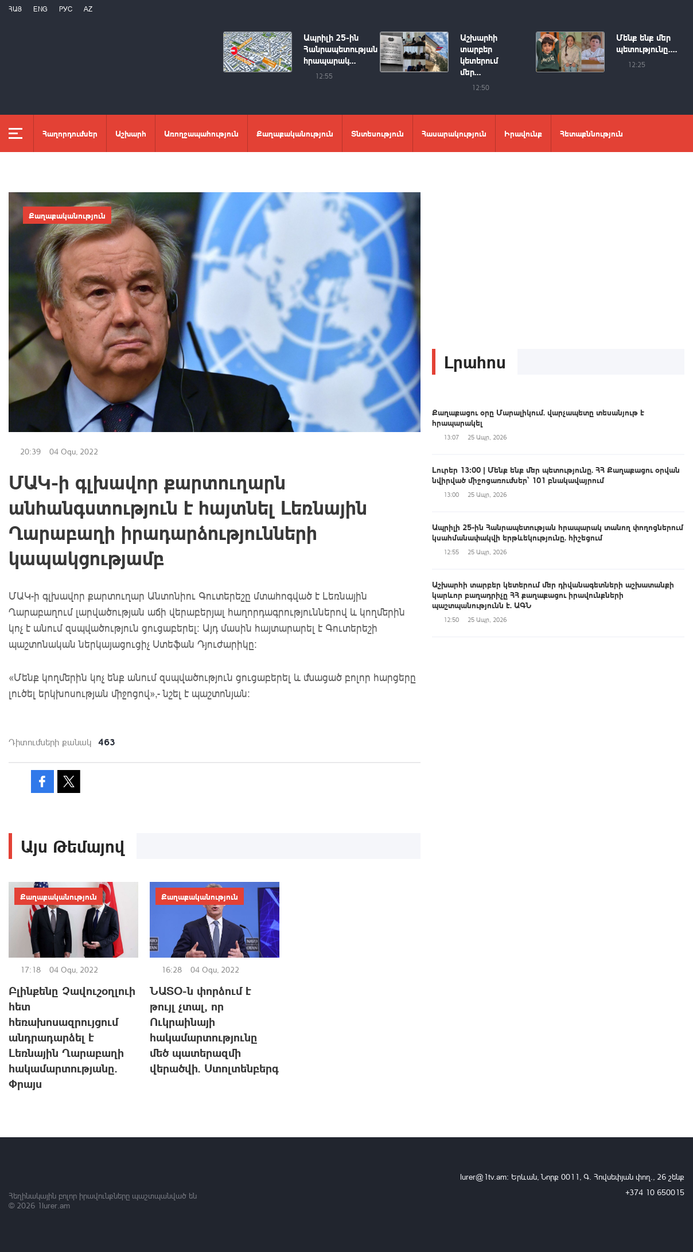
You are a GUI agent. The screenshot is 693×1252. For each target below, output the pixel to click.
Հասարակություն (454, 133)
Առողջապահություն (201, 133)
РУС (65, 9)
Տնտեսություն (377, 133)
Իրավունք (523, 133)
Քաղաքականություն (294, 133)
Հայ (15, 9)
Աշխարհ (130, 133)
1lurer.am (53, 1205)
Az (88, 9)
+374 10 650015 (654, 1192)
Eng (40, 9)
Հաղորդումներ (70, 133)
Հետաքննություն (591, 133)
